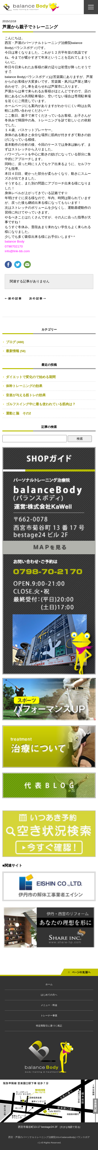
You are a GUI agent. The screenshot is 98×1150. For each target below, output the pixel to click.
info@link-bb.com (17, 251)
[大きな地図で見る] (70, 1127)
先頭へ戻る (79, 973)
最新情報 (12, 351)
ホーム (49, 984)
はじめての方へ (49, 994)
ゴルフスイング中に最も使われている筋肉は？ (41, 404)
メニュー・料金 (49, 1005)
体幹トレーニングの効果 (24, 386)
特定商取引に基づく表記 (49, 1025)
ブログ (11, 342)
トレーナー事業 (49, 1015)
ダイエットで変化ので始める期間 (31, 377)
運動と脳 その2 (18, 413)
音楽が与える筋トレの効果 (26, 395)
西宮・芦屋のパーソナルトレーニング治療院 (32, 1137)
